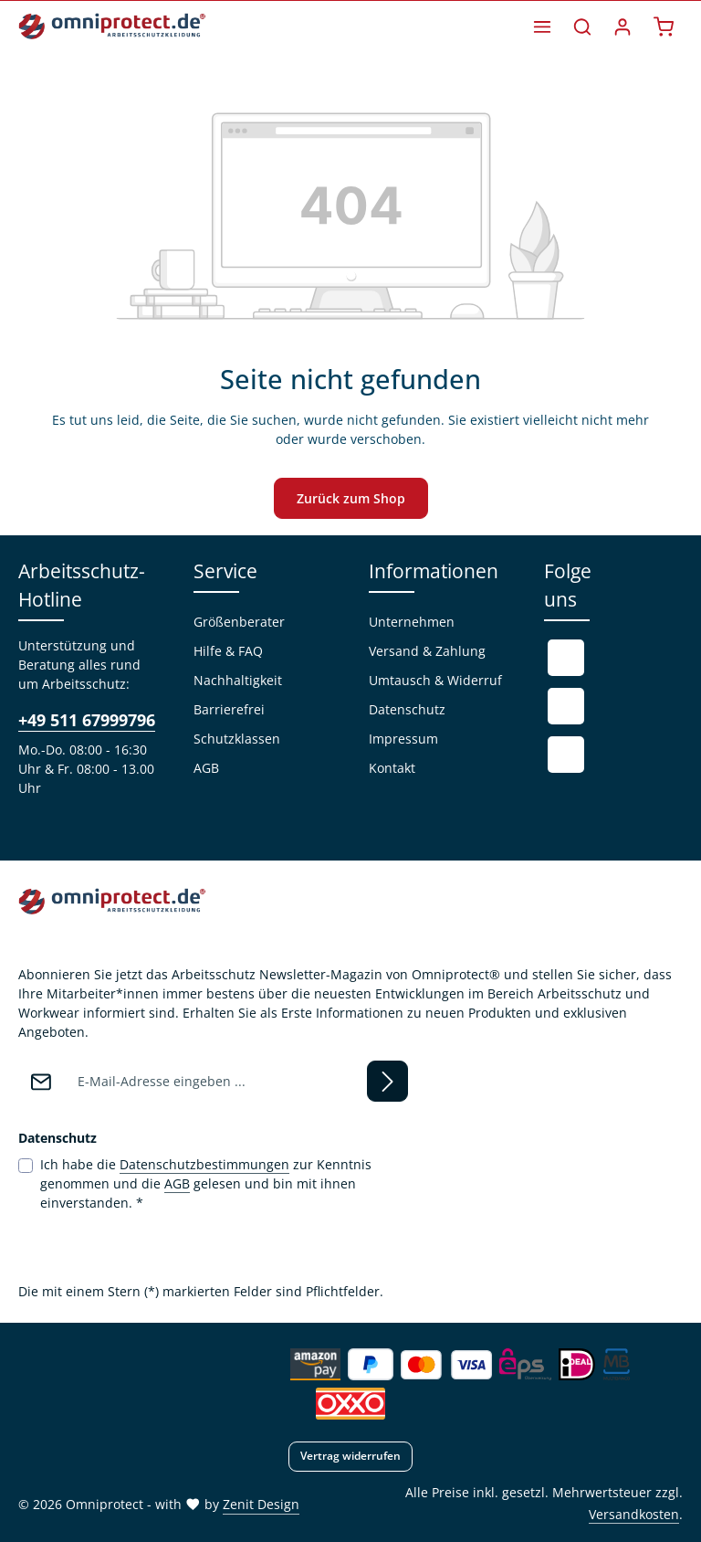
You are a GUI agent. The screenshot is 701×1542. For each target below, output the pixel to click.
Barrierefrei (229, 709)
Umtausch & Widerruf (435, 680)
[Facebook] (566, 657)
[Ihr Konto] (622, 26)
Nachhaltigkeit (238, 680)
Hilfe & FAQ (228, 651)
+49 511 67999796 (86, 720)
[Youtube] (566, 706)
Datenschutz (407, 709)
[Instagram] (566, 754)
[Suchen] (582, 26)
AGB (206, 767)
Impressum (403, 738)
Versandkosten (634, 1514)
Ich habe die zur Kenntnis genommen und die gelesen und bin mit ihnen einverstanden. (205, 1183)
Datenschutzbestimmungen (204, 1164)
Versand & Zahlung (427, 651)
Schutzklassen (237, 738)
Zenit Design (261, 1504)
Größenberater (239, 621)
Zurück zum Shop (351, 498)
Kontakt (392, 767)
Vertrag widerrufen (350, 1455)
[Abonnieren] (387, 1081)
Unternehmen (412, 621)
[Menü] (542, 26)
